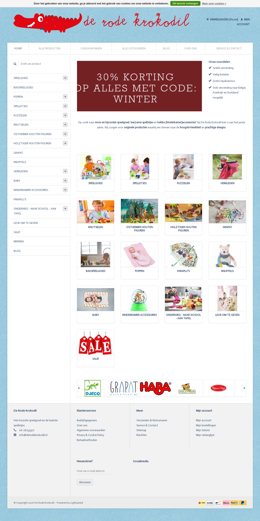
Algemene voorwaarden (91, 430)
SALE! (17, 232)
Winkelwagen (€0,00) (222, 19)
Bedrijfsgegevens (87, 420)
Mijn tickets (203, 430)
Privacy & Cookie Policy (90, 435)
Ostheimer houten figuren (32, 134)
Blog (166, 48)
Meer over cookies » (214, 3)
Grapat (18, 152)
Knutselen (21, 124)
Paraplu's (20, 199)
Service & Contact (229, 48)
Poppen (18, 96)
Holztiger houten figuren (32, 143)
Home (18, 48)
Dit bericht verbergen (185, 3)
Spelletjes (20, 106)
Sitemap (141, 430)
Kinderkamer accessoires (31, 190)
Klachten (141, 435)
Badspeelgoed (23, 87)
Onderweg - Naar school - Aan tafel (35, 211)
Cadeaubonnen (91, 48)
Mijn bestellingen (206, 425)
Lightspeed (77, 502)
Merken (19, 241)
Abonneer (85, 482)
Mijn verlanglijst (205, 435)
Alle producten (49, 48)
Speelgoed (21, 78)
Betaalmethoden (87, 440)
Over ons (190, 48)
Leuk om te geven (26, 222)
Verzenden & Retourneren (151, 420)
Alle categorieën (134, 48)
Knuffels (20, 162)
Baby (17, 180)
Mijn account (203, 420)
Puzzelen (20, 115)
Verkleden (21, 171)
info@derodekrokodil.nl (33, 435)
